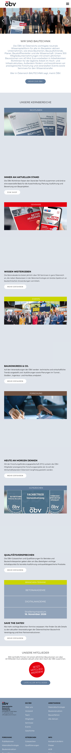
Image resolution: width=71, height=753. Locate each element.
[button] (67, 4)
